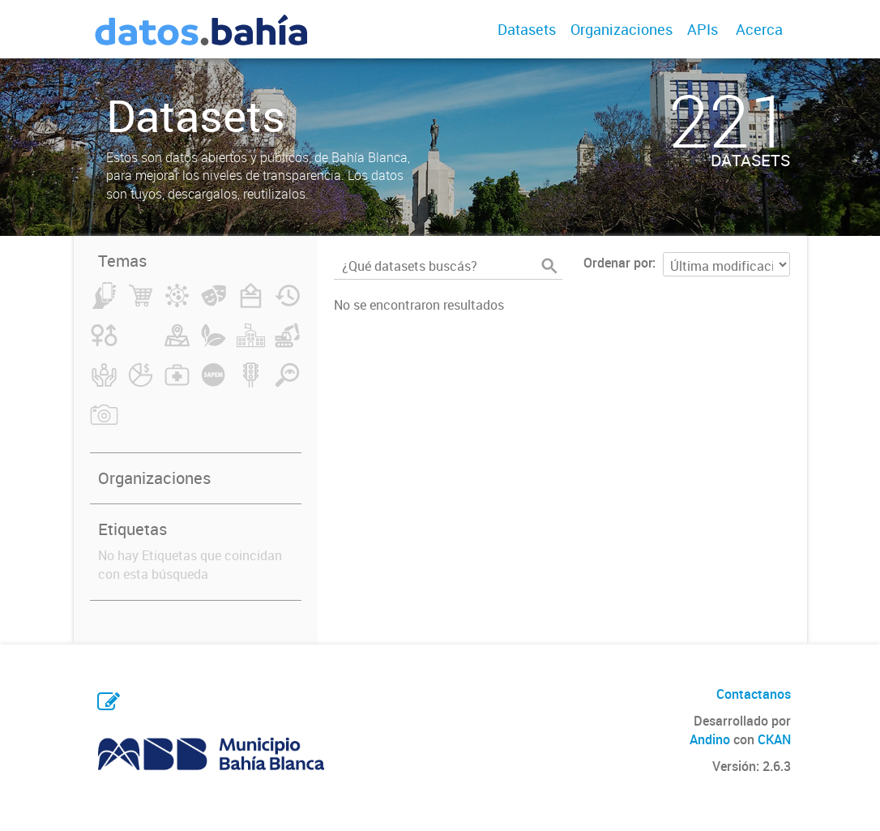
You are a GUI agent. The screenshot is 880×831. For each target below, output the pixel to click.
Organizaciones (621, 29)
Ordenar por (617, 263)
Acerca (759, 29)
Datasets (527, 29)
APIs (702, 29)
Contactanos (753, 694)
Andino (710, 739)
